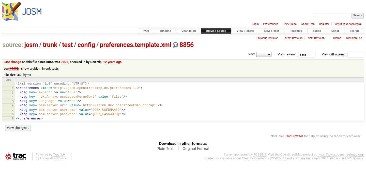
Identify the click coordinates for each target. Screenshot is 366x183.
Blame (337, 38)
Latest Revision (293, 38)
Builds (317, 31)
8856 (186, 45)
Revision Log (354, 38)
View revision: (287, 54)
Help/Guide (290, 24)
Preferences (270, 24)
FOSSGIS (259, 154)
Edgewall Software (53, 158)
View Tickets (245, 31)
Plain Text (165, 148)
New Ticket (271, 31)
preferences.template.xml (135, 45)
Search (354, 31)
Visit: (251, 54)
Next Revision (316, 38)
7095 (64, 62)
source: (13, 45)
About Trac (308, 24)
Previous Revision (267, 38)
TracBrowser (294, 136)
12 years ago (112, 62)
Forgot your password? (348, 24)
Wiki (146, 31)
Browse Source (216, 31)
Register (324, 24)
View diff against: (343, 54)
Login (255, 24)
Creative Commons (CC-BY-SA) (264, 158)
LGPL (349, 158)
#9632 (14, 68)
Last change (12, 62)
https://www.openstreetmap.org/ (340, 154)
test (67, 45)
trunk (50, 45)
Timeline (165, 31)
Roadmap (295, 31)
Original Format (195, 148)
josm (31, 45)
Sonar (335, 31)
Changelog (188, 31)
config (86, 45)
